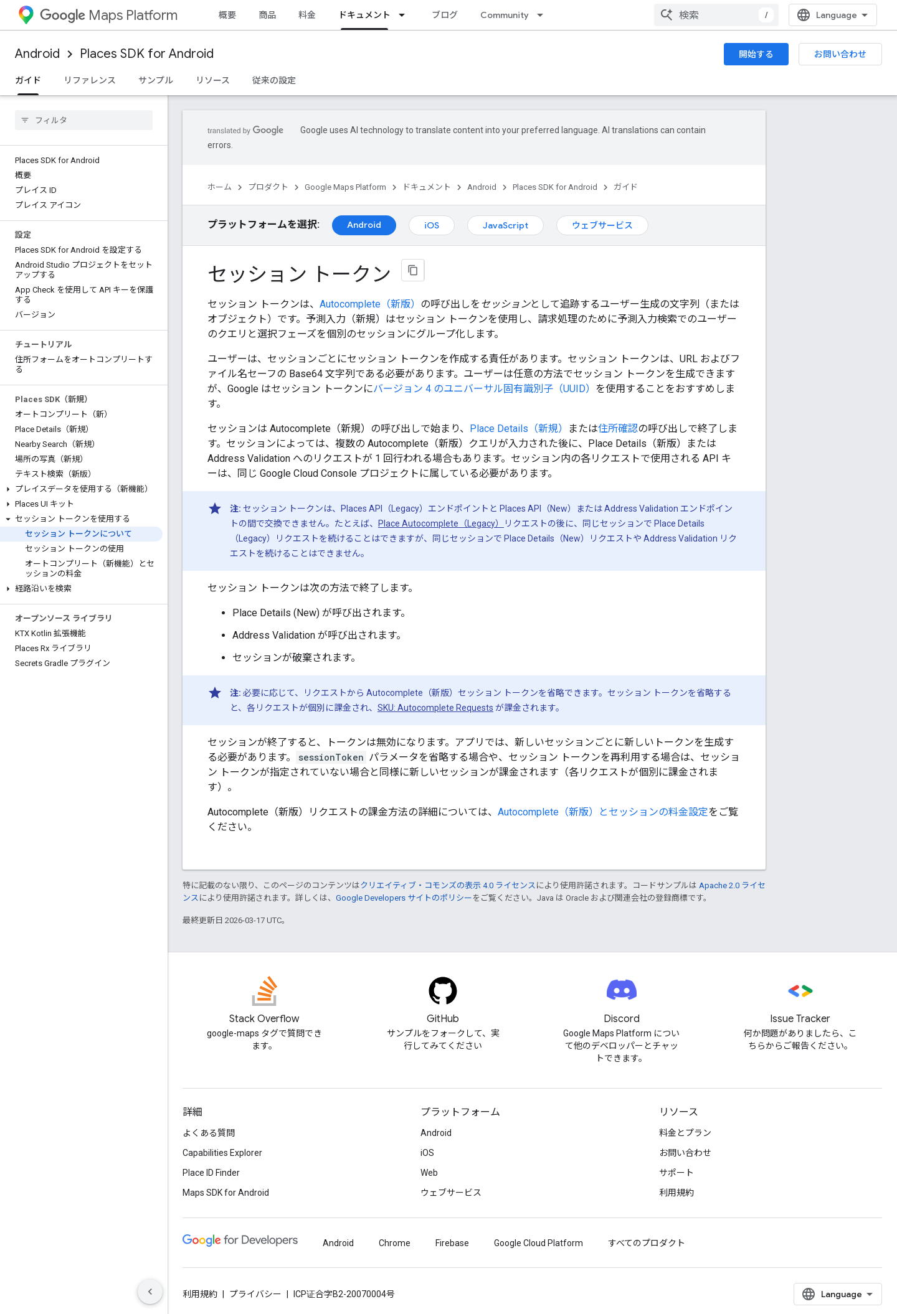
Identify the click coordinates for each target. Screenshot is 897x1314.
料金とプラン (685, 1133)
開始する (756, 54)
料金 (307, 15)
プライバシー (255, 1294)
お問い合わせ (840, 54)
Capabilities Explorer (222, 1153)
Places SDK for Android (147, 54)
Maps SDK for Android (226, 1193)
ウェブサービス (602, 225)
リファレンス (90, 80)
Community (504, 15)
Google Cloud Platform (538, 1243)
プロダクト (268, 187)
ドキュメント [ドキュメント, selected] (364, 15)
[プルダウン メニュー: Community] (544, 15)
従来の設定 (274, 80)
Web (429, 1173)
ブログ (445, 15)
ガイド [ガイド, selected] (28, 80)
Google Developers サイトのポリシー (404, 898)
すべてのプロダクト (646, 1243)
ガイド (626, 187)
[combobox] (716, 15)
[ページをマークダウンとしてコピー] (413, 270)
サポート (676, 1173)
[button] (81, 489)
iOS (431, 225)
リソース (213, 80)
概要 (227, 15)
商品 (267, 15)
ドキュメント (426, 187)
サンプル (155, 80)
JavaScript (505, 225)
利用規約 (676, 1193)
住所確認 (618, 428)
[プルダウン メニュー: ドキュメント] (405, 15)
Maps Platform (109, 15)
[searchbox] (84, 120)
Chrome (395, 1243)
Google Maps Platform (345, 187)
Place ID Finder (211, 1173)
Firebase (452, 1243)
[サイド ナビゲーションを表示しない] (150, 1291)
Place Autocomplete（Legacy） (441, 523)
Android (37, 54)
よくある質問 (209, 1133)
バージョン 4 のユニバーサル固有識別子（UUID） (484, 389)
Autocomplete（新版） (370, 304)
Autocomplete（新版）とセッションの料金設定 (603, 812)
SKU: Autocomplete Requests (435, 708)
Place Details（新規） (519, 428)
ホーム (219, 187)
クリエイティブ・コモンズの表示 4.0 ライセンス (448, 885)
